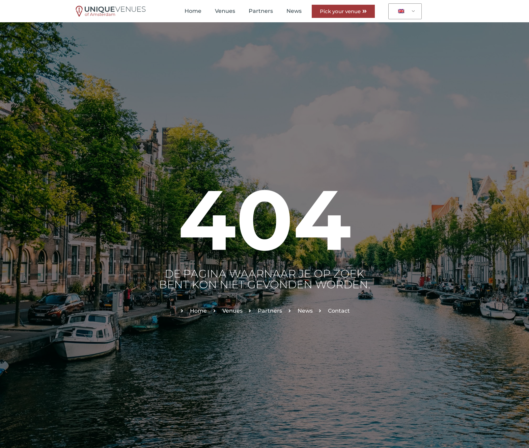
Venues (225, 11)
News (294, 11)
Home (193, 11)
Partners (261, 11)
